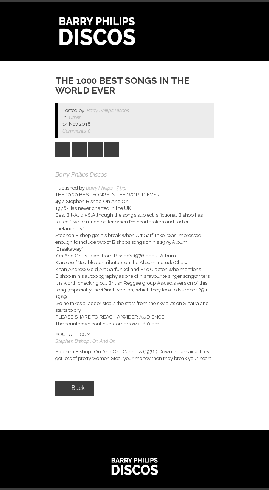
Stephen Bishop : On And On (85, 341)
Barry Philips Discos (108, 110)
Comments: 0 (76, 131)
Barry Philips (99, 188)
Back (75, 388)
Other (75, 117)
